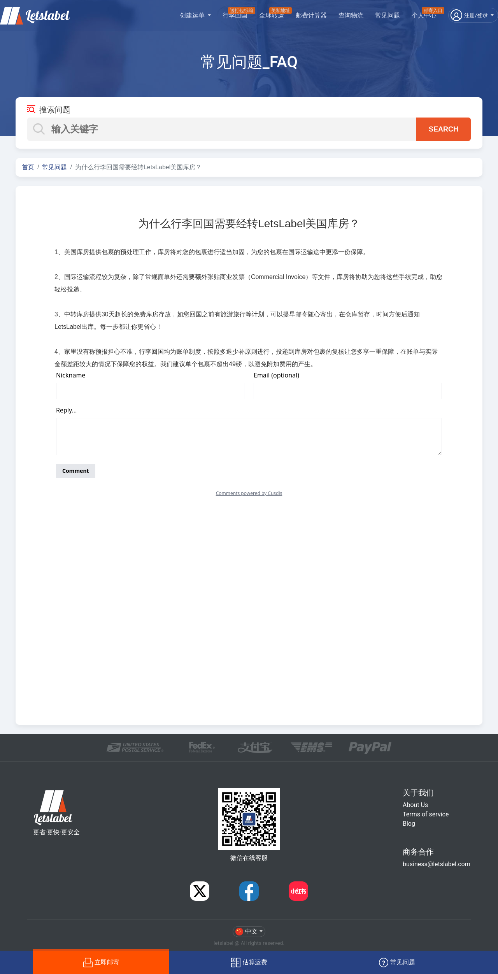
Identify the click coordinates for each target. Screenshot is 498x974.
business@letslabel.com (436, 864)
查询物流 (350, 15)
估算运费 (249, 962)
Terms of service (426, 814)
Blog (409, 823)
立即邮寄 (101, 962)
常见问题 (387, 15)
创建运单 (193, 15)
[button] (473, 15)
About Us (415, 805)
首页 (28, 167)
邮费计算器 (311, 15)
